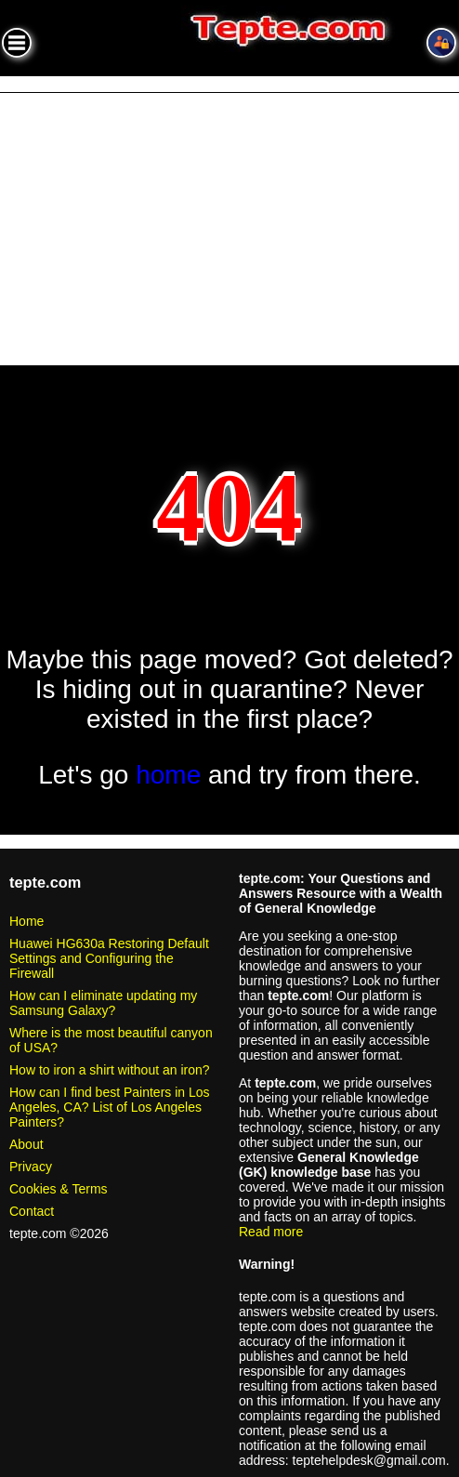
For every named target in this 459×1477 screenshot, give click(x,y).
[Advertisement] (229, 232)
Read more (271, 1231)
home (168, 774)
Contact (31, 1211)
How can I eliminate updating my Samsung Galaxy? (103, 1003)
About (26, 1144)
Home (26, 921)
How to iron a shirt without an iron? (109, 1069)
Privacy (30, 1166)
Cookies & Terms (58, 1188)
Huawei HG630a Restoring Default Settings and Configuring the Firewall (109, 958)
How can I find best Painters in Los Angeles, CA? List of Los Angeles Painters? (109, 1107)
